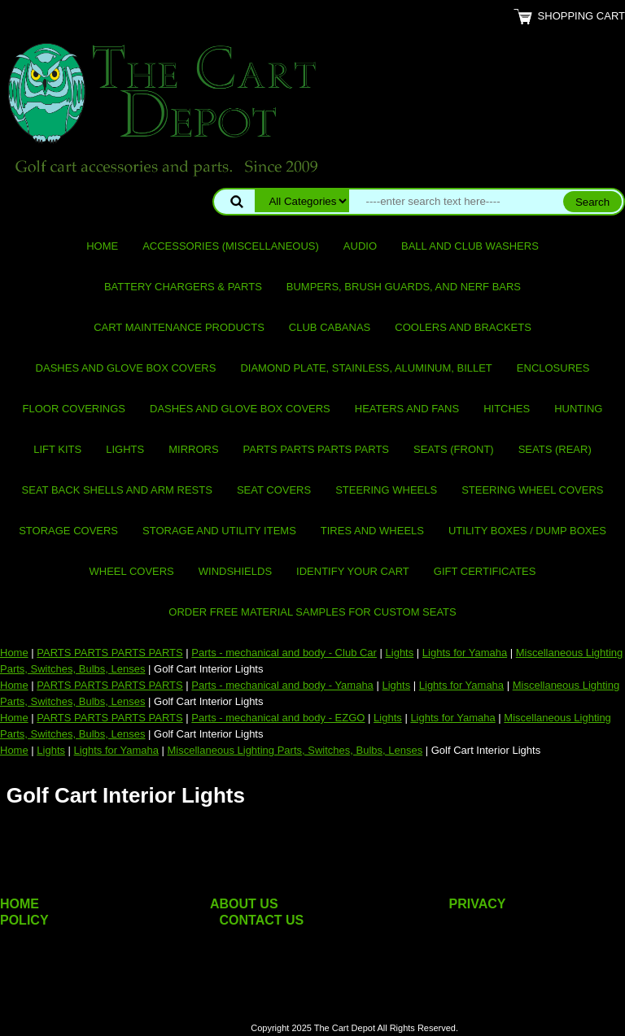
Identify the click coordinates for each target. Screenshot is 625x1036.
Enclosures (553, 368)
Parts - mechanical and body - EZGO (278, 718)
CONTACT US (262, 920)
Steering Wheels (386, 490)
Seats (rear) (555, 449)
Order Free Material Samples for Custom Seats (312, 612)
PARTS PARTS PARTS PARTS (316, 449)
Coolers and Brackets (463, 327)
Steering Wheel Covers (532, 490)
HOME (19, 904)
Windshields (235, 571)
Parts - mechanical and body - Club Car (284, 652)
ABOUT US (244, 904)
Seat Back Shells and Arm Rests (117, 490)
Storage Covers (68, 531)
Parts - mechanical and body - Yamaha (282, 685)
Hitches (506, 409)
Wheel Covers (132, 571)
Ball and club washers (470, 246)
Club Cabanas (329, 327)
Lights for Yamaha (464, 652)
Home (102, 246)
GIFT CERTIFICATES (485, 571)
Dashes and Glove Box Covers (126, 368)
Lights (125, 449)
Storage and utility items (219, 531)
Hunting (578, 409)
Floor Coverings (74, 409)
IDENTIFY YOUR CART (352, 571)
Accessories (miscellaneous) (230, 246)
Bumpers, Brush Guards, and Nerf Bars (403, 287)
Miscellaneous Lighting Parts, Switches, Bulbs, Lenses (295, 750)
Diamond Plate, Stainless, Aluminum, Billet (366, 368)
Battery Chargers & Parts (183, 287)
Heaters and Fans (407, 409)
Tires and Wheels (372, 531)
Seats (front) (453, 449)
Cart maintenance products (179, 327)
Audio (360, 246)
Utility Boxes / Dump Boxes (527, 531)
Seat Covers (274, 490)
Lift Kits (57, 449)
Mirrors (193, 449)
